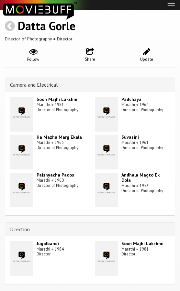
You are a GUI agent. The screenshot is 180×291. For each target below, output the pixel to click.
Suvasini (130, 137)
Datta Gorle (46, 25)
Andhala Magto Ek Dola (140, 177)
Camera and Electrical (34, 84)
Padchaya (131, 99)
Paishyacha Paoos (55, 175)
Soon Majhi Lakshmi (58, 99)
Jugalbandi (48, 243)
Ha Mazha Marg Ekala (59, 137)
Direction (20, 229)
